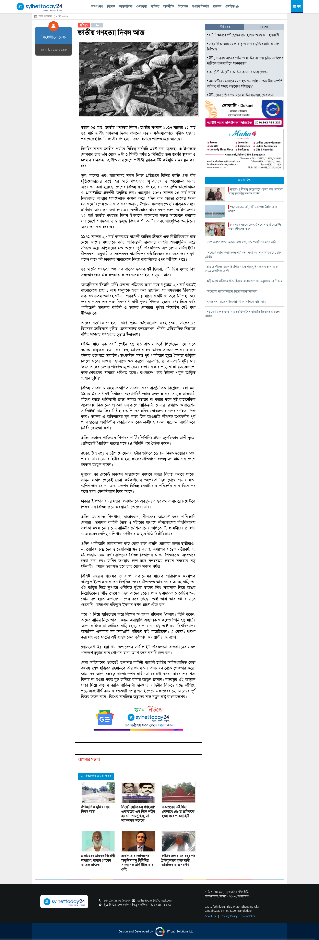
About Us (210, 916)
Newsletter (249, 916)
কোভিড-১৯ (232, 6)
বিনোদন (183, 6)
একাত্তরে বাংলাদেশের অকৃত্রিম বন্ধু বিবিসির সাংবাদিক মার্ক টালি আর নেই (137, 862)
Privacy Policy (229, 916)
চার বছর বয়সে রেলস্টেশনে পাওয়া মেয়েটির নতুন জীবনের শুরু (255, 226)
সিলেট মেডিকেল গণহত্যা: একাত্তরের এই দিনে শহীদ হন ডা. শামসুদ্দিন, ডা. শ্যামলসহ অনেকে (138, 814)
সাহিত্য (155, 6)
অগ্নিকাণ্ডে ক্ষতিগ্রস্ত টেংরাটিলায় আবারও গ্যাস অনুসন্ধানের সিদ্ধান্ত (244, 281)
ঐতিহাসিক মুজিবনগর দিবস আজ (95, 809)
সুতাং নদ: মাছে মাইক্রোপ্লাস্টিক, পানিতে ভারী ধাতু (236, 301)
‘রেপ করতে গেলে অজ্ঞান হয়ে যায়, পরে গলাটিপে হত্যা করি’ (241, 242)
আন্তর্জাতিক (125, 6)
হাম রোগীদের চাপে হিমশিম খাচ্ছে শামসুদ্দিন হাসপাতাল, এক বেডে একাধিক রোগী (241, 269)
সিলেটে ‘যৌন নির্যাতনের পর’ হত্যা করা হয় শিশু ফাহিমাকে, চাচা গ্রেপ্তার (243, 254)
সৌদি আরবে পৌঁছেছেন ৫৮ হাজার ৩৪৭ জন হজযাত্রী (243, 35)
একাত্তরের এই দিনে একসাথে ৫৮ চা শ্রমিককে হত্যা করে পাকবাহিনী (178, 811)
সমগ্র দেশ (97, 6)
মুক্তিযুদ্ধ (84, 25)
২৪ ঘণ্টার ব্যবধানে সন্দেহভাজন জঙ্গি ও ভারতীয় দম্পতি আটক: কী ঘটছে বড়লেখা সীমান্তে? (245, 84)
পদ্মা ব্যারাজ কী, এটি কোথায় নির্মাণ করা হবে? (252, 209)
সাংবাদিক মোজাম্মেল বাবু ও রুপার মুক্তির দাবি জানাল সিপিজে (243, 47)
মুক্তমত (217, 6)
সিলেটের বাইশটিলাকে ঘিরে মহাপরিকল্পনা (232, 291)
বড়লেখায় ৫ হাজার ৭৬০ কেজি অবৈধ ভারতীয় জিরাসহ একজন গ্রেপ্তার (242, 314)
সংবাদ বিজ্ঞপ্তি (200, 6)
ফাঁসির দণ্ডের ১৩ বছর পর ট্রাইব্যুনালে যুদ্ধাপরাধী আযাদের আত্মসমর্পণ (178, 860)
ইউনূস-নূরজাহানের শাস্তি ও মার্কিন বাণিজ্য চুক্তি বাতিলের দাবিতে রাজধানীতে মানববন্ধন (245, 61)
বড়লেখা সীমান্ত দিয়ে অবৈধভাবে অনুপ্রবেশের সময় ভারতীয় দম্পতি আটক (255, 191)
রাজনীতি (168, 6)
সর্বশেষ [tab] (264, 27)
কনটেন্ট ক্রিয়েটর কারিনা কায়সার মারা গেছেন (237, 72)
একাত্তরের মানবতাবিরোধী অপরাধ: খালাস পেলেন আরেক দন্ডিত (98, 860)
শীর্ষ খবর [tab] (224, 27)
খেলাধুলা (141, 6)
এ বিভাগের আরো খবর (96, 775)
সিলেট (111, 6)
